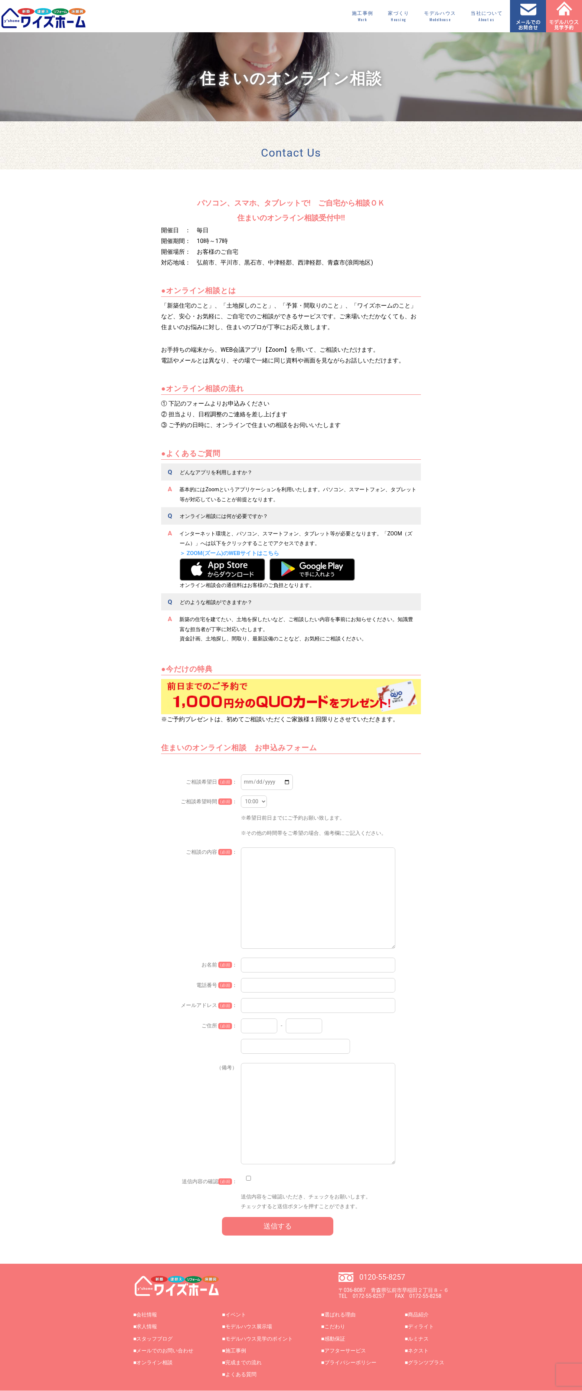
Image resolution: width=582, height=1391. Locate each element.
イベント (235, 1315)
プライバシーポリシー (350, 1362)
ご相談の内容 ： (211, 852)
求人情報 (146, 1326)
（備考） (226, 1067)
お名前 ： (219, 965)
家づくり (398, 16)
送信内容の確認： (209, 1181)
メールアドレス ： (209, 1005)
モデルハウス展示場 (248, 1326)
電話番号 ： (216, 985)
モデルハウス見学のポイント (259, 1339)
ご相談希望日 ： (211, 782)
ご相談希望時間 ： (209, 801)
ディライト (421, 1326)
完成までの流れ (243, 1362)
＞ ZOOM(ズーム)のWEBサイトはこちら (229, 553)
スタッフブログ (154, 1339)
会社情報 (146, 1315)
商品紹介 (418, 1315)
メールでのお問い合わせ (164, 1351)
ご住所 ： (219, 1026)
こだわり (334, 1326)
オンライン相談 (154, 1362)
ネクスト (418, 1351)
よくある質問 (240, 1374)
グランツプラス (426, 1362)
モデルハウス (440, 16)
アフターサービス (345, 1351)
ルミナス (418, 1339)
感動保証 (334, 1339)
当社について (487, 16)
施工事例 (362, 16)
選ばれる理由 (340, 1315)
